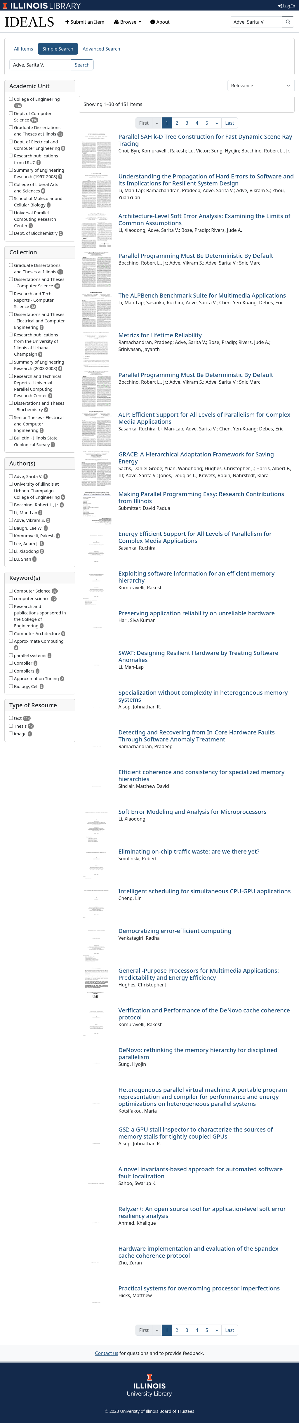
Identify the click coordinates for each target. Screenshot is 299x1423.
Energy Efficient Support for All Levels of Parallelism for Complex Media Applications (195, 537)
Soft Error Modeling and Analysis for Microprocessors (193, 812)
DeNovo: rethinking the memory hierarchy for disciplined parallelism (198, 1053)
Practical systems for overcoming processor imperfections (199, 1288)
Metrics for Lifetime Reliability (160, 335)
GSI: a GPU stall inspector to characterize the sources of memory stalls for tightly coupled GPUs (196, 1132)
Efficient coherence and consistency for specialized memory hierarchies (202, 775)
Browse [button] (126, 22)
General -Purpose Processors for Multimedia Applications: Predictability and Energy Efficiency (199, 974)
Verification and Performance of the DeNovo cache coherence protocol (204, 1013)
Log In (286, 5)
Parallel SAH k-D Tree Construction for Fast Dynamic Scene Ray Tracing (205, 140)
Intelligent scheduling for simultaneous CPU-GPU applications (205, 891)
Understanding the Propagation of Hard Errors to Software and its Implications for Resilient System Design (206, 179)
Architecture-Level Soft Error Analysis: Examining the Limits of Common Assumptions (205, 219)
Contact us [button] (106, 1353)
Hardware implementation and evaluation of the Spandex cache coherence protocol (199, 1252)
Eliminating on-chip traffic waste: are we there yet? (189, 851)
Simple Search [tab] (58, 49)
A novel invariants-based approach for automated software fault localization (201, 1172)
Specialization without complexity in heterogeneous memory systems (203, 696)
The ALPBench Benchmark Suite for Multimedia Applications (202, 295)
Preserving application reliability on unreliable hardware (197, 613)
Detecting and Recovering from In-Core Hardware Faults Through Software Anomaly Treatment (197, 735)
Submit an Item (85, 22)
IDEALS (30, 21)
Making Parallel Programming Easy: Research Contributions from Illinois (201, 497)
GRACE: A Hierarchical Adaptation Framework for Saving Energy (196, 457)
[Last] (229, 122)
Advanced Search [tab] (101, 49)
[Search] (256, 21)
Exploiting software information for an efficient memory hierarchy (197, 576)
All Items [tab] (23, 49)
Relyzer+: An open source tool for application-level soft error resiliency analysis (202, 1212)
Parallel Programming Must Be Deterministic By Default (196, 256)
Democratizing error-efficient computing (175, 931)
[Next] (217, 122)
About (160, 22)
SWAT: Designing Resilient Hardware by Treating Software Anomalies (199, 656)
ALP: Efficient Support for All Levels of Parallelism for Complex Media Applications (205, 418)
